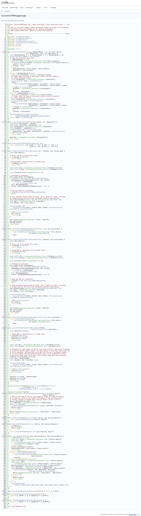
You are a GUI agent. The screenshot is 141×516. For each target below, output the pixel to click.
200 (4, 328)
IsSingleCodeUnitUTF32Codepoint (23, 500)
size (19, 145)
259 (4, 418)
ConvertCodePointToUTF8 (20, 122)
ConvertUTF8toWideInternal (32, 393)
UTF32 (13, 99)
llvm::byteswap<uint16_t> (25, 183)
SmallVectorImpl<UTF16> (39, 329)
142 (4, 239)
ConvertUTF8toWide (18, 52)
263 (4, 424)
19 (4, 52)
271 (4, 436)
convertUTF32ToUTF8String (21, 239)
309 (4, 494)
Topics (21, 7)
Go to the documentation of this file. (12, 21)
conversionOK (34, 56)
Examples (53, 7)
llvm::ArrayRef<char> (20, 232)
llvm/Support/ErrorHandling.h (26, 43)
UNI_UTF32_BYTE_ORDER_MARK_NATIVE (33, 281)
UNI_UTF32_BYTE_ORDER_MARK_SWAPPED (33, 267)
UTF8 (45, 53)
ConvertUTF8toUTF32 (21, 104)
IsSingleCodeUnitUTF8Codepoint (23, 491)
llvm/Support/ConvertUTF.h (25, 41)
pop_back (21, 338)
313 (4, 500)
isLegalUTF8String (21, 62)
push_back (21, 337)
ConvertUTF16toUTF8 (20, 207)
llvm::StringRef (50, 52)
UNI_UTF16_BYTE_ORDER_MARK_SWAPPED (33, 178)
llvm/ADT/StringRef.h (23, 38)
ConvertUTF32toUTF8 (33, 130)
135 (4, 229)
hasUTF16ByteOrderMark (20, 143)
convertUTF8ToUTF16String (21, 328)
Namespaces (29, 7)
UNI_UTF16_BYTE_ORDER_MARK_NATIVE (33, 192)
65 (4, 122)
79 (4, 143)
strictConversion (36, 81)
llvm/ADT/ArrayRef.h (23, 37)
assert (12, 55)
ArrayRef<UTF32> (37, 317)
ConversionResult (16, 56)
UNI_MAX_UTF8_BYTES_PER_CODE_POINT (44, 200)
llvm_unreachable (17, 483)
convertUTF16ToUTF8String (21, 151)
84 (4, 151)
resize (19, 357)
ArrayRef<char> (34, 143)
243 (4, 393)
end (59, 169)
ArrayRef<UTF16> (37, 229)
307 (4, 491)
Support (7, 11)
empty (22, 163)
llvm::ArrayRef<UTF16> (22, 454)
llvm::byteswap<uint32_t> (25, 271)
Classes (39, 7)
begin (58, 168)
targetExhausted (29, 114)
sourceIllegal (25, 64)
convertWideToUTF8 (18, 436)
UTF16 (13, 79)
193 (4, 317)
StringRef (34, 328)
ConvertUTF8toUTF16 (21, 84)
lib (2, 11)
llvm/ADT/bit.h (21, 40)
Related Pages (14, 7)
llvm (17, 49)
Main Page (5, 7)
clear (20, 370)
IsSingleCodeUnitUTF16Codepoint (23, 494)
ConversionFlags (17, 81)
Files (46, 7)
